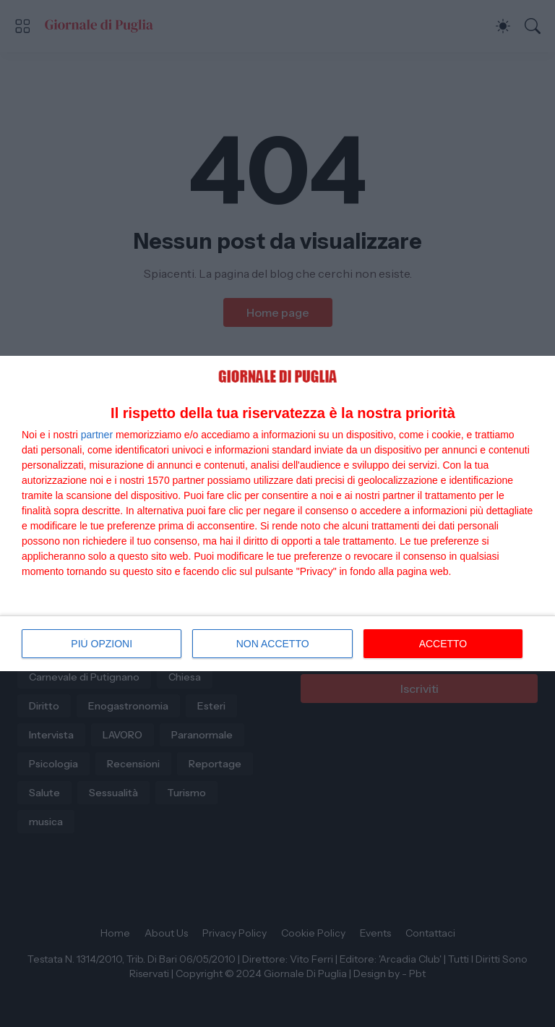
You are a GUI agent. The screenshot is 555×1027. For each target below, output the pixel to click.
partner (97, 435)
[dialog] (277, 513)
